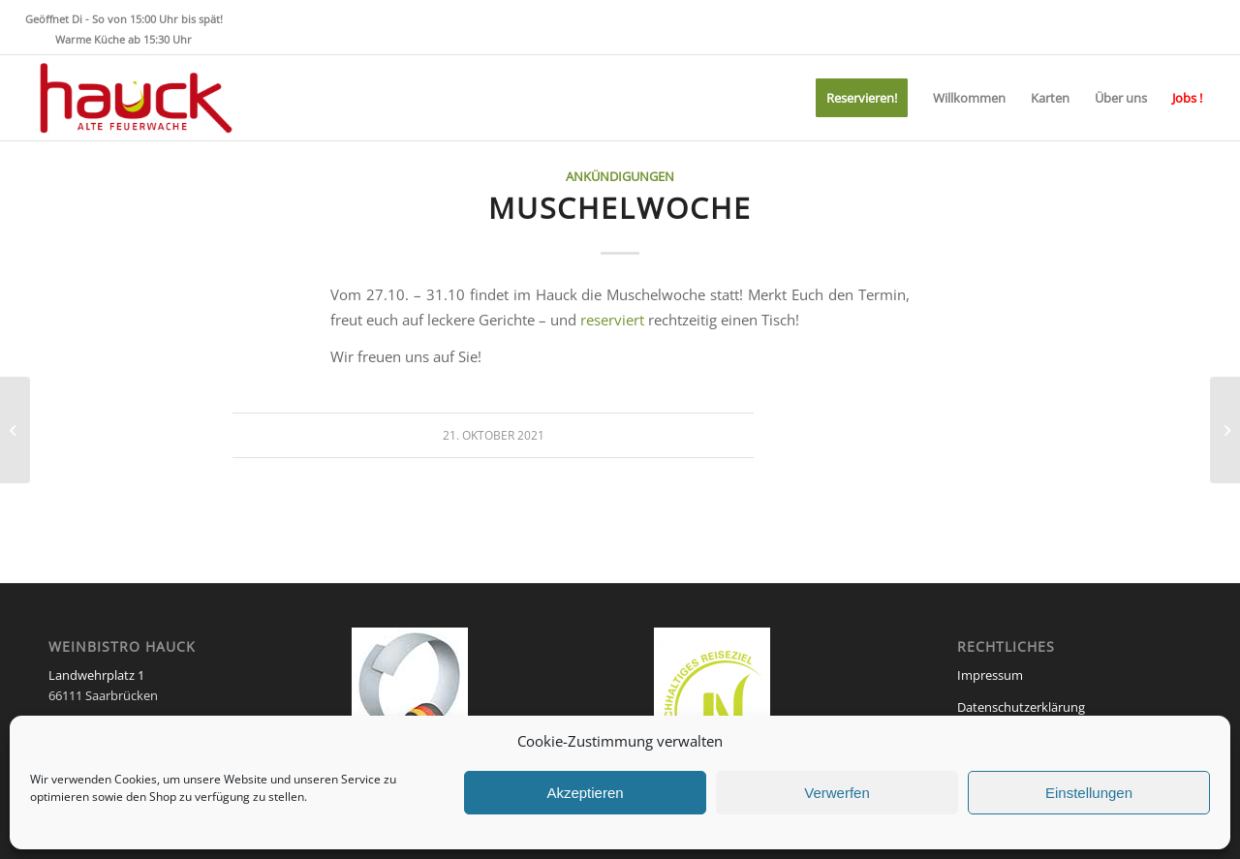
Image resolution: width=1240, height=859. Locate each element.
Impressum (990, 675)
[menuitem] (861, 97)
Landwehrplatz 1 (96, 675)
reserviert (612, 319)
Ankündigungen (620, 176)
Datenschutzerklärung (1021, 707)
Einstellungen (1088, 792)
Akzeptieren (584, 792)
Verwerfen (837, 792)
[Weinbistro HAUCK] (133, 97)
